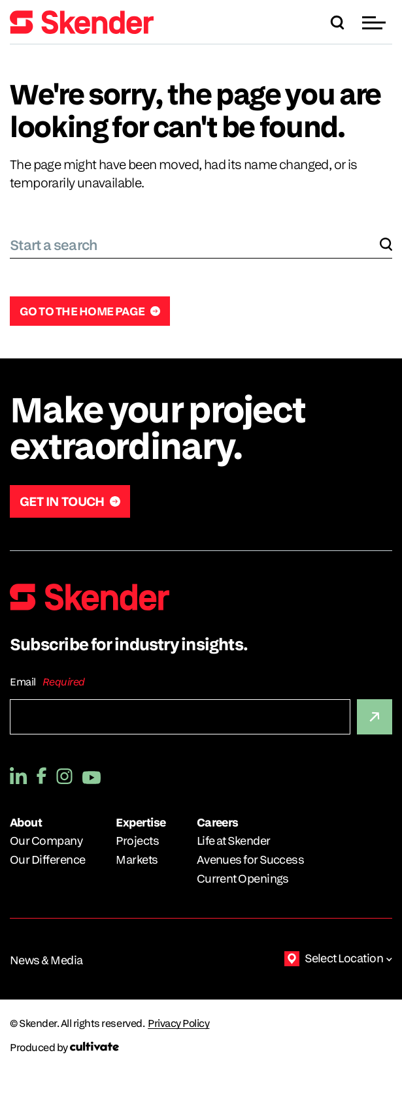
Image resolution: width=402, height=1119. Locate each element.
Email (23, 682)
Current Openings (243, 878)
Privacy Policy (178, 1024)
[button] (375, 22)
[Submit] (374, 716)
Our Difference (47, 859)
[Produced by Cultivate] (201, 1047)
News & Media (46, 960)
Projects (137, 840)
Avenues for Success (251, 859)
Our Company (46, 840)
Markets (137, 859)
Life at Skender (234, 840)
